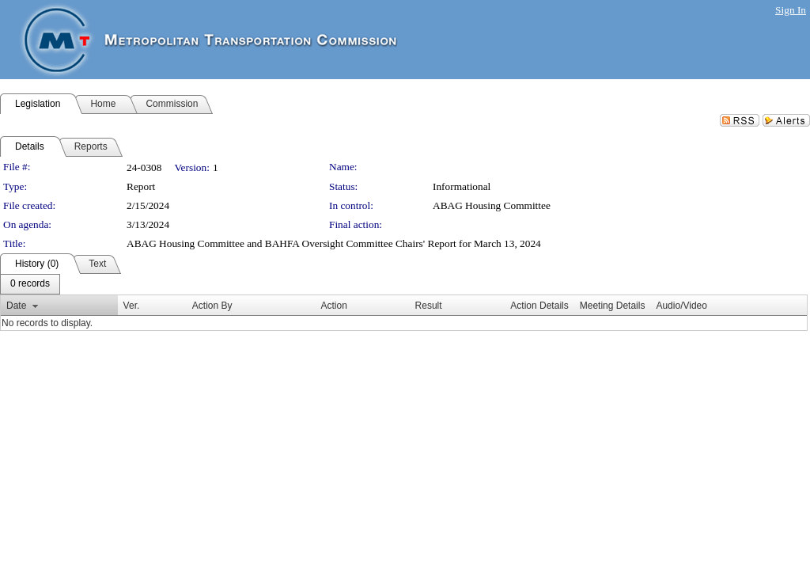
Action (334, 305)
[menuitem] (30, 284)
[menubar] (30, 284)
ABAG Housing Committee (492, 205)
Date (16, 305)
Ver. (131, 305)
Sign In (790, 10)
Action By (212, 305)
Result (428, 305)
